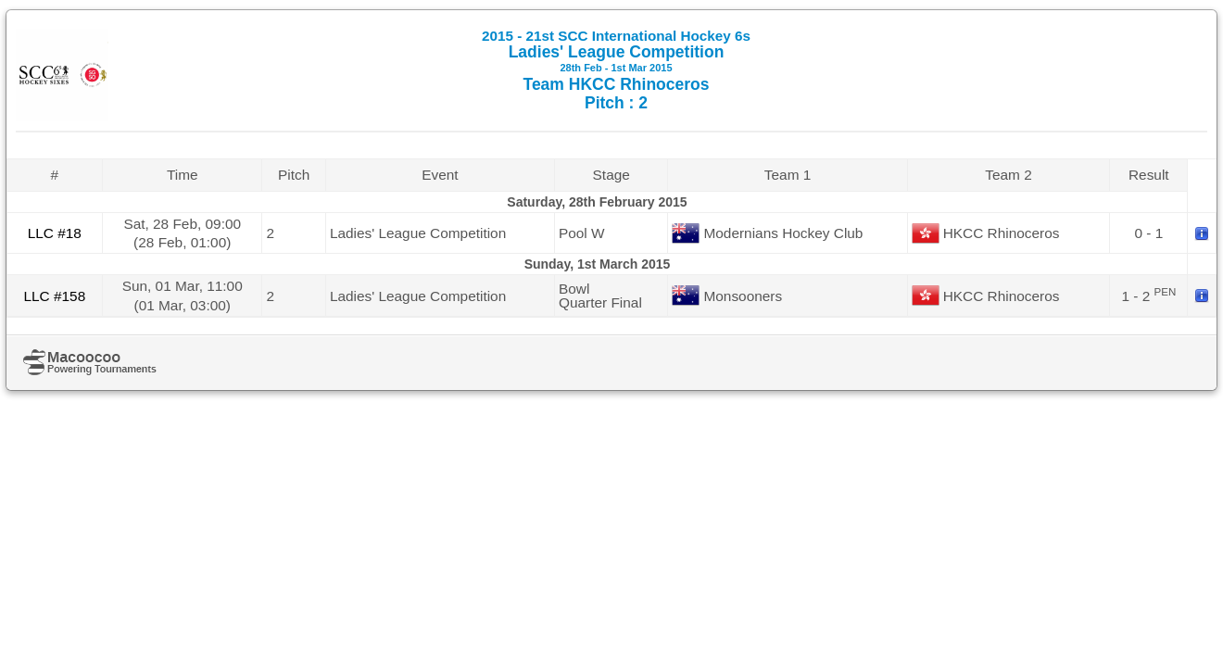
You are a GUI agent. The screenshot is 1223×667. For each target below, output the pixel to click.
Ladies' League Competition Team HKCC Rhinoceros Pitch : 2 (616, 70)
